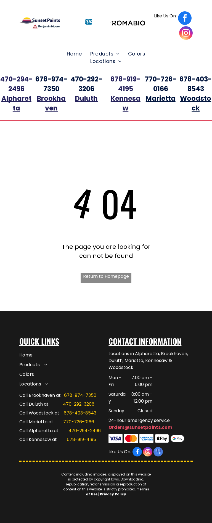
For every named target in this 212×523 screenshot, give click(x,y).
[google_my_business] (158, 452)
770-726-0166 (78, 422)
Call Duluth (31, 404)
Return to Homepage (106, 276)
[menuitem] (74, 53)
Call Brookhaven (37, 395)
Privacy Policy (113, 494)
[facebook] (173, 18)
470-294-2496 (84, 430)
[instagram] (186, 33)
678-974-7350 (80, 395)
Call (23, 430)
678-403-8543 (80, 413)
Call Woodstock (36, 413)
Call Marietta (33, 422)
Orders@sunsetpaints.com (140, 427)
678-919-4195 (81, 439)
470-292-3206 (78, 404)
